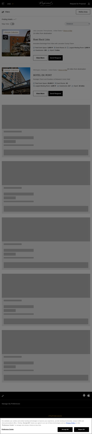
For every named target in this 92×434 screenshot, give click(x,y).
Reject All (81, 429)
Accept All (65, 429)
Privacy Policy (70, 423)
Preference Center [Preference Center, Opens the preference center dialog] (8, 429)
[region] (46, 426)
